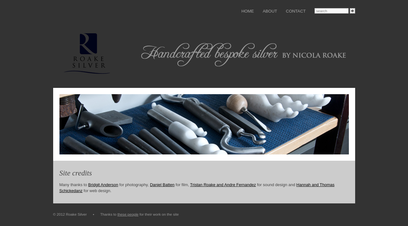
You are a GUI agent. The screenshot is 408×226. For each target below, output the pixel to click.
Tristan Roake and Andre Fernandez (223, 184)
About (270, 11)
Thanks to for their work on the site (139, 214)
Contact (296, 11)
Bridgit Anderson (103, 184)
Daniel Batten (162, 184)
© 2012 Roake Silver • (76, 214)
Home (247, 11)
